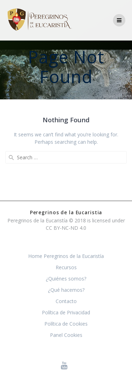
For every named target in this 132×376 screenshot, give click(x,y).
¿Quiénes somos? (66, 278)
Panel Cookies (66, 335)
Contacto (66, 301)
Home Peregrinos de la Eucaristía (66, 256)
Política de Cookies (66, 323)
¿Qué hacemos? (66, 289)
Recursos (66, 267)
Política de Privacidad (66, 312)
